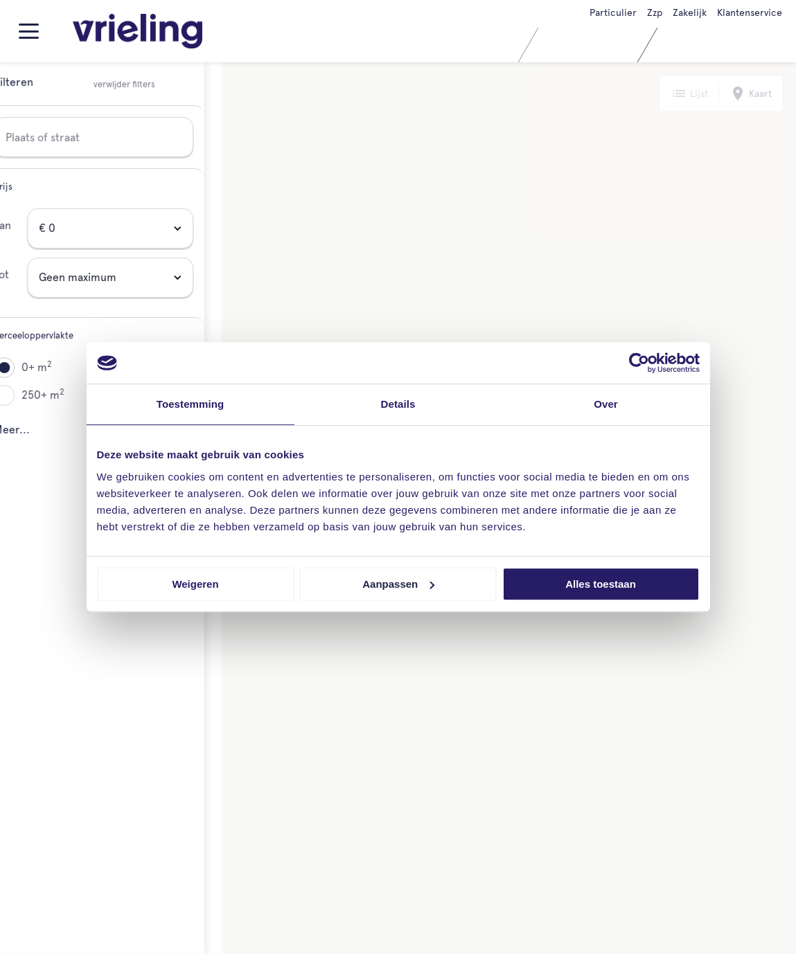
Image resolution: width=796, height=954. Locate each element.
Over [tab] (606, 404)
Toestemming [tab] (190, 404)
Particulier (613, 12)
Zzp (654, 12)
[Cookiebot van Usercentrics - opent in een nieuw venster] (639, 362)
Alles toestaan (600, 584)
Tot (18, 274)
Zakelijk (690, 12)
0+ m (54, 366)
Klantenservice (749, 12)
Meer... (29, 429)
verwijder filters (142, 84)
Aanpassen (398, 584)
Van (19, 225)
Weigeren (195, 584)
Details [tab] (398, 404)
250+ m (60, 394)
